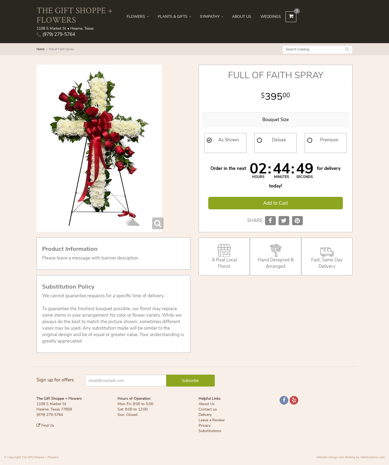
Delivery (205, 414)
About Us (241, 16)
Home (40, 49)
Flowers (136, 16)
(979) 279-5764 (55, 34)
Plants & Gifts (172, 16)
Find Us (45, 425)
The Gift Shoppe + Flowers (74, 14)
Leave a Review (212, 420)
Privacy (205, 425)
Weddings (270, 16)
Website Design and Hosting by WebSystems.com (350, 457)
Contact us (208, 409)
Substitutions (210, 430)
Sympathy (210, 16)
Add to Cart (275, 203)
